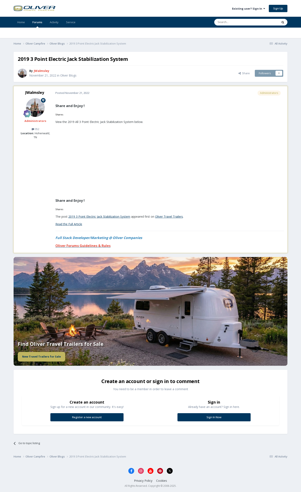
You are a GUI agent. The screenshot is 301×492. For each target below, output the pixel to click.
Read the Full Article (68, 224)
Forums (37, 24)
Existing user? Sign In (248, 8)
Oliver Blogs (68, 75)
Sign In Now (214, 417)
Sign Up (278, 8)
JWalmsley (34, 92)
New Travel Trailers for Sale (41, 356)
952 (35, 129)
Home (21, 22)
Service (70, 22)
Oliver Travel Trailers (169, 217)
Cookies (161, 481)
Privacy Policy (143, 481)
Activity (54, 22)
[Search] (236, 22)
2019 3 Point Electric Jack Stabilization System (99, 217)
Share (244, 73)
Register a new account (87, 417)
